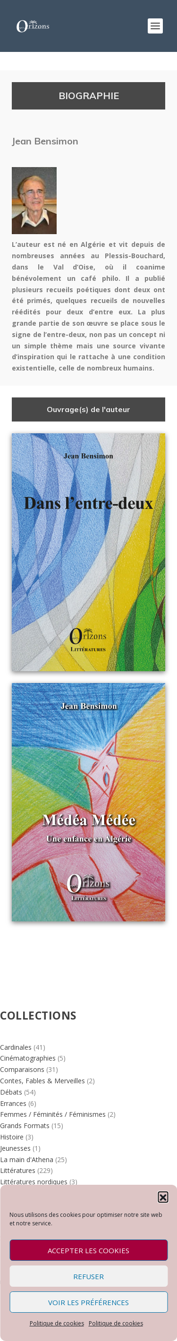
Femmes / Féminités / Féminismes (53, 1114)
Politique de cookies (57, 1323)
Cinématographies (28, 1058)
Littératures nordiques (33, 1181)
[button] (163, 1196)
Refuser (88, 1276)
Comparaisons (22, 1069)
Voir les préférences (88, 1302)
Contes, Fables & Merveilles (42, 1080)
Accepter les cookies (88, 1250)
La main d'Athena (26, 1159)
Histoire (12, 1136)
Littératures (17, 1170)
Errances (13, 1103)
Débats (11, 1092)
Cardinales (16, 1047)
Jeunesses (15, 1148)
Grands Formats (25, 1125)
